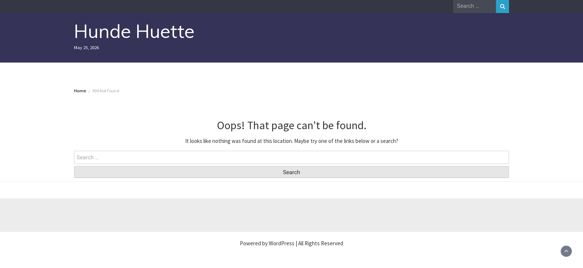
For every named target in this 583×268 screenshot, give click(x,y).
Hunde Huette (134, 31)
